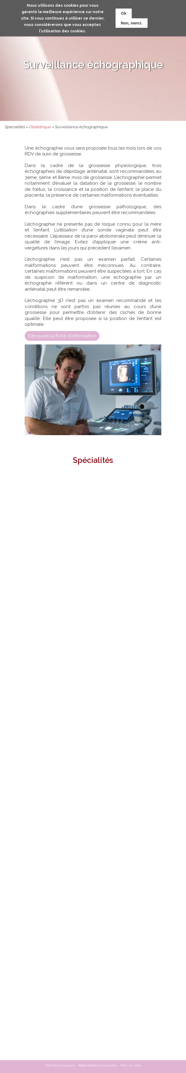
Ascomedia (107, 1065)
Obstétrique (40, 127)
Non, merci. (131, 23)
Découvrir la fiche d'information (62, 336)
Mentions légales (60, 1065)
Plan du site (130, 1065)
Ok (124, 13)
